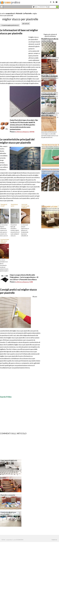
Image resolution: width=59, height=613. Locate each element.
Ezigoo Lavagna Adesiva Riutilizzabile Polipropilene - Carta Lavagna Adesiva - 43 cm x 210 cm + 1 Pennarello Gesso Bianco (24, 277)
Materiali (19, 13)
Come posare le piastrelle (8, 461)
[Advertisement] (19, 11)
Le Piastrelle (27, 13)
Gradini (3, 478)
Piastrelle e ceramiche (7, 495)
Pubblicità (54, 539)
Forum (35, 7)
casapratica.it (10, 13)
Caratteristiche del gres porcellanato (8, 513)
